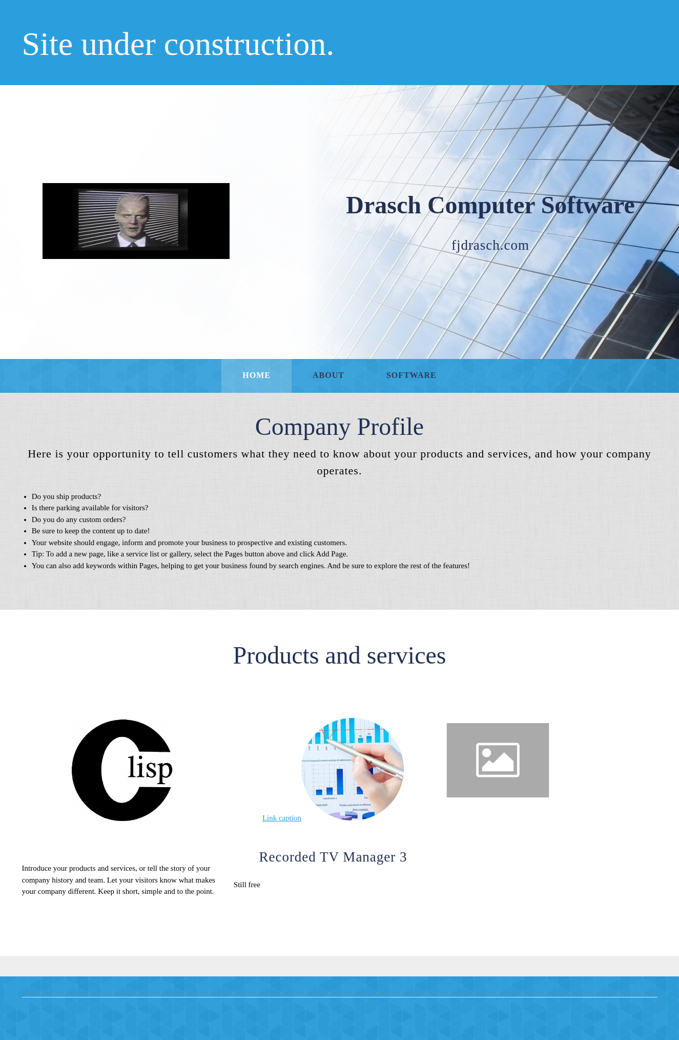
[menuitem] (256, 376)
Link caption (281, 818)
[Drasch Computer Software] (136, 221)
